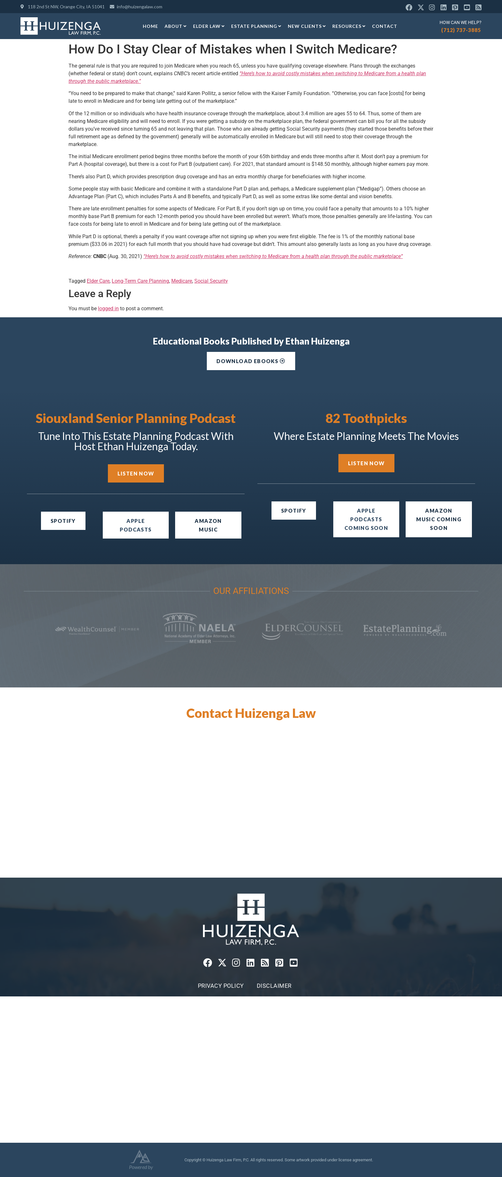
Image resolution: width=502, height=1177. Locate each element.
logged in (108, 308)
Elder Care (98, 281)
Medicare (181, 281)
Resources (349, 26)
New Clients (307, 26)
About (176, 26)
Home (150, 26)
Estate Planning (256, 26)
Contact (384, 26)
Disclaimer (274, 985)
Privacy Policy (221, 985)
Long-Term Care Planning (140, 281)
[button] (366, 519)
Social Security (211, 281)
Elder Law (209, 26)
